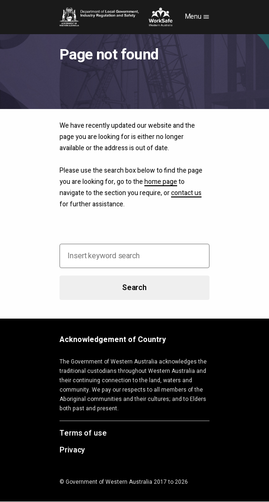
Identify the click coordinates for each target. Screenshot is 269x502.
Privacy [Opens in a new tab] (72, 450)
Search (134, 287)
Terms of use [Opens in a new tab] (83, 434)
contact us (186, 193)
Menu (197, 17)
